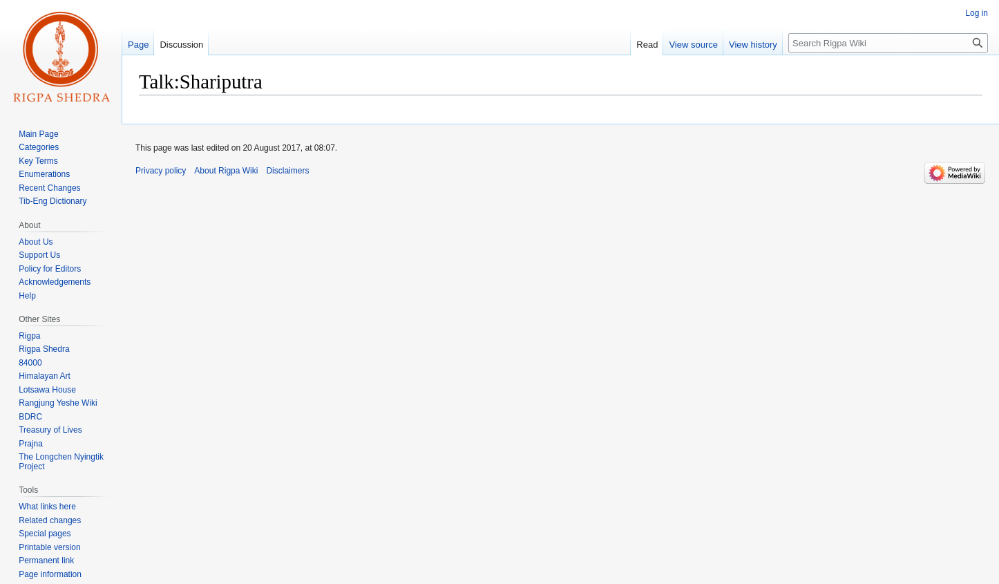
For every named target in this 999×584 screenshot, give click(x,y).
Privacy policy (160, 171)
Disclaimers (287, 171)
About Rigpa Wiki (226, 171)
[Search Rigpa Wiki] (888, 43)
